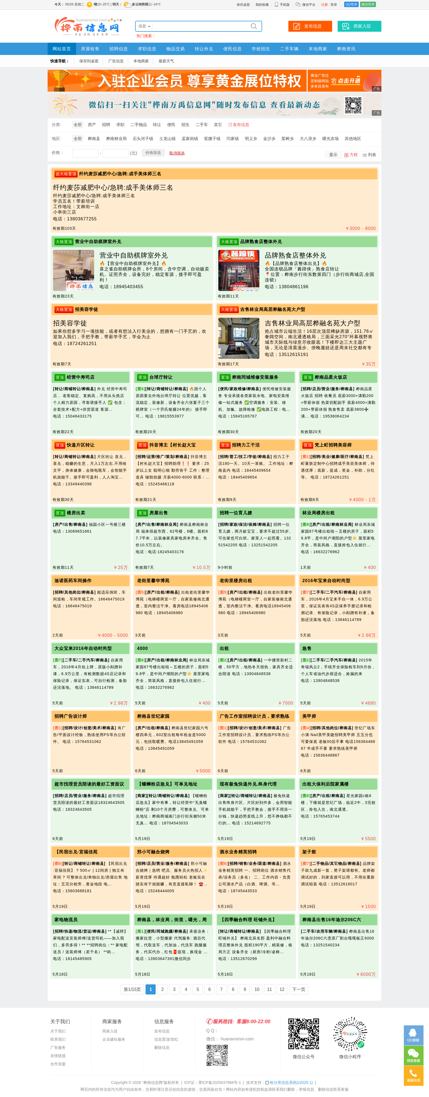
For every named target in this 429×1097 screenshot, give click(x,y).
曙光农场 (330, 138)
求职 (120, 124)
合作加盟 (58, 1064)
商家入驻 (110, 1031)
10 (256, 989)
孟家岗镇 (190, 138)
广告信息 (116, 61)
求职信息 (147, 48)
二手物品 (139, 124)
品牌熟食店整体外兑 (261, 241)
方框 (354, 154)
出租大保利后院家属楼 (325, 784)
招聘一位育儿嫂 (236, 512)
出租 (224, 648)
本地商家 (318, 48)
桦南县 (94, 138)
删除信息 (162, 1047)
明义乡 (251, 138)
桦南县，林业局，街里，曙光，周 (172, 919)
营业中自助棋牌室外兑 (98, 241)
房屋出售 (158, 512)
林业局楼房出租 (318, 512)
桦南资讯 (346, 48)
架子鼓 (309, 852)
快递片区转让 (81, 445)
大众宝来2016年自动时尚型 (83, 648)
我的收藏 (262, 5)
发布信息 (241, 124)
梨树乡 (288, 138)
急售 (307, 648)
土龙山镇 (167, 138)
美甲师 (309, 716)
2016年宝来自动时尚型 (326, 580)
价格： (58, 152)
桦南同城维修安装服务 (255, 377)
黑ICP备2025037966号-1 (219, 1082)
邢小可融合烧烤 (153, 852)
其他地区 (353, 138)
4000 (142, 648)
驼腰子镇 (212, 138)
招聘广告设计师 (70, 716)
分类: (56, 124)
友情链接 (58, 1056)
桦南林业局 (116, 138)
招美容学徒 (86, 309)
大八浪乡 (308, 138)
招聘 (106, 124)
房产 (92, 124)
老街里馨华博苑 (153, 580)
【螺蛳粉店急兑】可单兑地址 (167, 784)
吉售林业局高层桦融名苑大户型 (272, 309)
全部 (78, 124)
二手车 (202, 124)
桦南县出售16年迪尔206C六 (331, 919)
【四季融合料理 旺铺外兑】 (248, 919)
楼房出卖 (76, 512)
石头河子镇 (143, 138)
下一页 (298, 989)
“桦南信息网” (153, 1082)
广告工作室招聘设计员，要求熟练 (254, 716)
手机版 (282, 5)
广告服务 (58, 1047)
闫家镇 (233, 138)
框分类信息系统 (289, 1082)
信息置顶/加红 (166, 1039)
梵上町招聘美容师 (333, 445)
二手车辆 (289, 48)
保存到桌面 (88, 61)
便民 (171, 124)
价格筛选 (153, 152)
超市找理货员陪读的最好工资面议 (89, 784)
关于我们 (58, 1031)
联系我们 (58, 1039)
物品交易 (175, 48)
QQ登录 (351, 4)
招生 (185, 124)
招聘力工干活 (246, 445)
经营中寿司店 (81, 377)
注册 (324, 5)
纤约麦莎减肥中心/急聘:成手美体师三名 (120, 173)
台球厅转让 (161, 377)
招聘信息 (118, 48)
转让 (157, 124)
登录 (334, 5)
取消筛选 (177, 153)
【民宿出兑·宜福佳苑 (76, 852)
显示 (333, 154)
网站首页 (62, 48)
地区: (56, 138)
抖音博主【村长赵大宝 (172, 445)
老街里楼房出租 (236, 580)
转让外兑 (204, 48)
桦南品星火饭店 (331, 377)
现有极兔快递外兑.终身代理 (248, 784)
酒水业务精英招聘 (238, 852)
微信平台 (308, 5)
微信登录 (368, 4)
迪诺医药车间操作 (73, 580)
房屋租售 (90, 48)
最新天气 (166, 61)
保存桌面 (243, 5)
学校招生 (261, 48)
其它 (218, 124)
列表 (372, 154)
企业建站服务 (113, 1039)
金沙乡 (269, 138)
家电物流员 (66, 919)
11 (269, 989)
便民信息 (232, 48)
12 (282, 989)
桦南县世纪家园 (153, 716)
